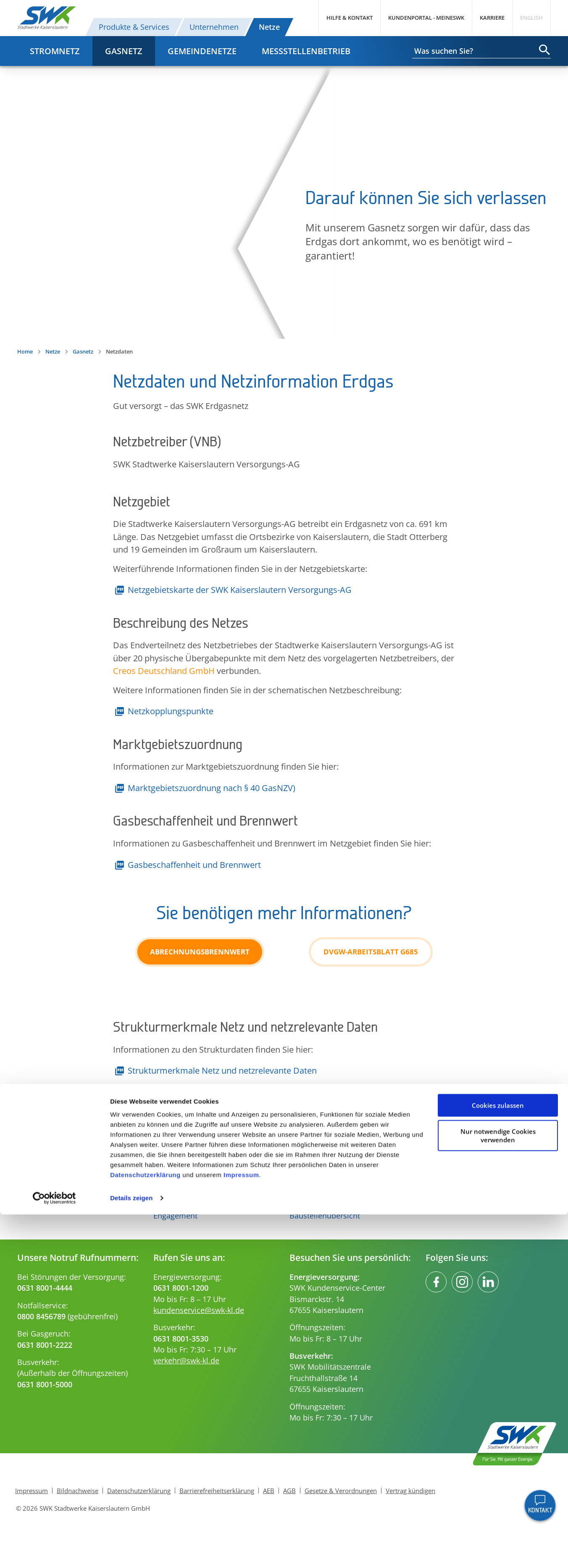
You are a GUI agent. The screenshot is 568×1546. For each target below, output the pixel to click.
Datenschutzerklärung (145, 1506)
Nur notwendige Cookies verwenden (498, 1466)
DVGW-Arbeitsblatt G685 (370, 951)
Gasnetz (123, 51)
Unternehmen (214, 27)
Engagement (175, 1216)
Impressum (241, 1506)
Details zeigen (131, 1529)
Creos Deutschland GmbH (164, 670)
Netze (269, 27)
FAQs (298, 1205)
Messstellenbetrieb (306, 51)
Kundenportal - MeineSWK (426, 17)
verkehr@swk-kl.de (186, 1360)
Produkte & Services (134, 27)
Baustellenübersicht (324, 1216)
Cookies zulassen (498, 1437)
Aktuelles (169, 1205)
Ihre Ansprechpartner (327, 1194)
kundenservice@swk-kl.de (198, 1310)
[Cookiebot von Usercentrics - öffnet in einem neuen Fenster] (54, 1529)
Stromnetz (55, 51)
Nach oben (284, 1124)
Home (25, 351)
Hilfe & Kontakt (349, 17)
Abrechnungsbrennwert (200, 951)
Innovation (172, 1194)
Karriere (492, 17)
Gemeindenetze (202, 51)
